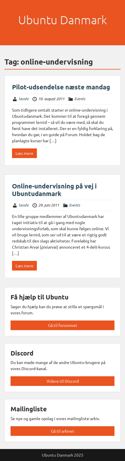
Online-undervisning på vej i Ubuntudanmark (54, 189)
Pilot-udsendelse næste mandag (61, 87)
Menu (10, 10)
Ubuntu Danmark (62, 20)
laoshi (23, 98)
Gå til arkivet (62, 431)
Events (79, 98)
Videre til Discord (63, 381)
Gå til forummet (62, 325)
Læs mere (24, 153)
